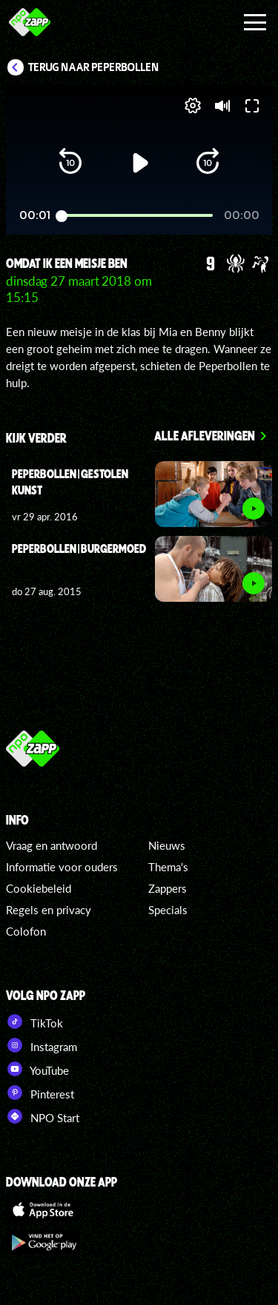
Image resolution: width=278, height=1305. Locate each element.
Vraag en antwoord (51, 845)
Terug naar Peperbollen (93, 67)
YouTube (37, 1069)
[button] (70, 163)
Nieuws (166, 845)
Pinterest (40, 1092)
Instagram (41, 1045)
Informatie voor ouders (62, 866)
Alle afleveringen (204, 435)
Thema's (168, 866)
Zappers (167, 888)
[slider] (137, 215)
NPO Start (42, 1116)
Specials (168, 909)
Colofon (26, 931)
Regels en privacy (48, 909)
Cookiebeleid (38, 888)
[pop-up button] (193, 106)
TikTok (34, 1021)
